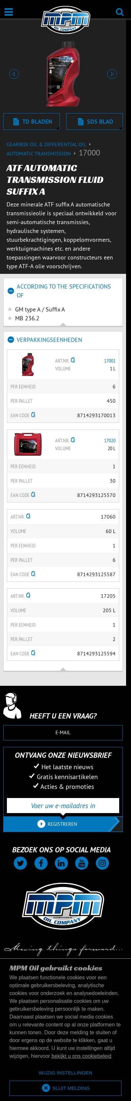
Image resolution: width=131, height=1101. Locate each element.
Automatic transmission (43, 153)
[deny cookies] (65, 1073)
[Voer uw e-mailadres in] (63, 805)
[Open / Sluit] (8, 12)
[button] (14, 74)
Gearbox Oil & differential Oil (50, 144)
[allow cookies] (65, 1088)
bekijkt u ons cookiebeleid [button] (81, 1056)
